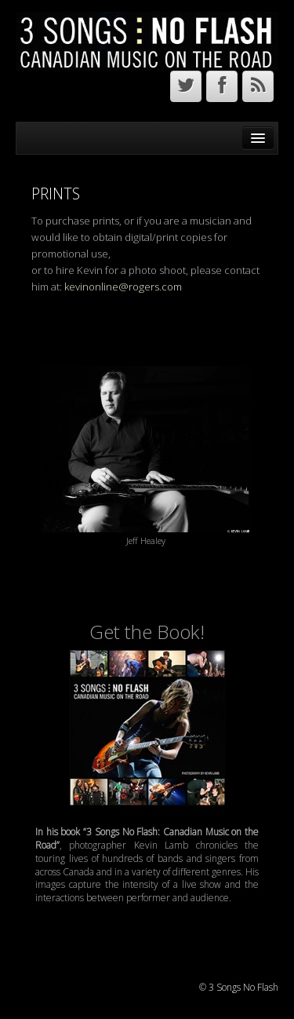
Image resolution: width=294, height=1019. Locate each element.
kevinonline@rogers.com (123, 286)
